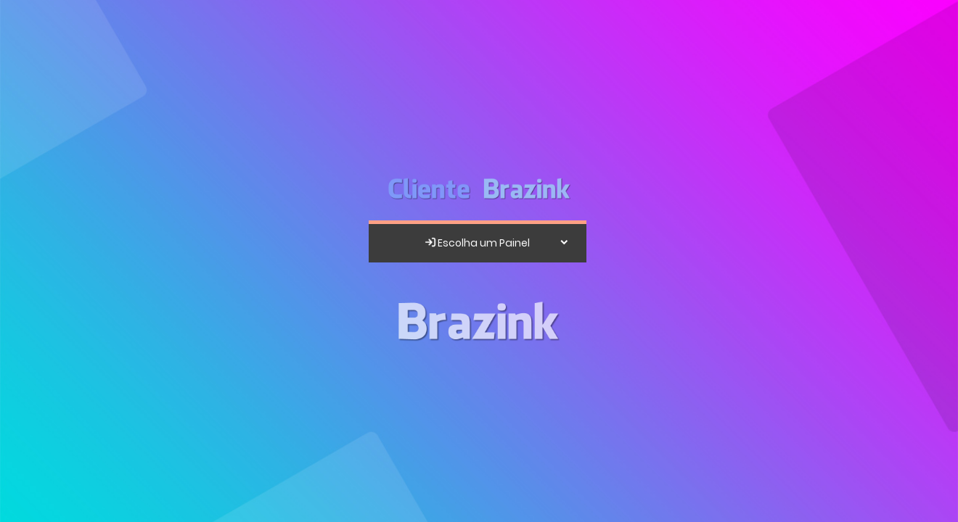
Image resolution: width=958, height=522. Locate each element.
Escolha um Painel (477, 243)
